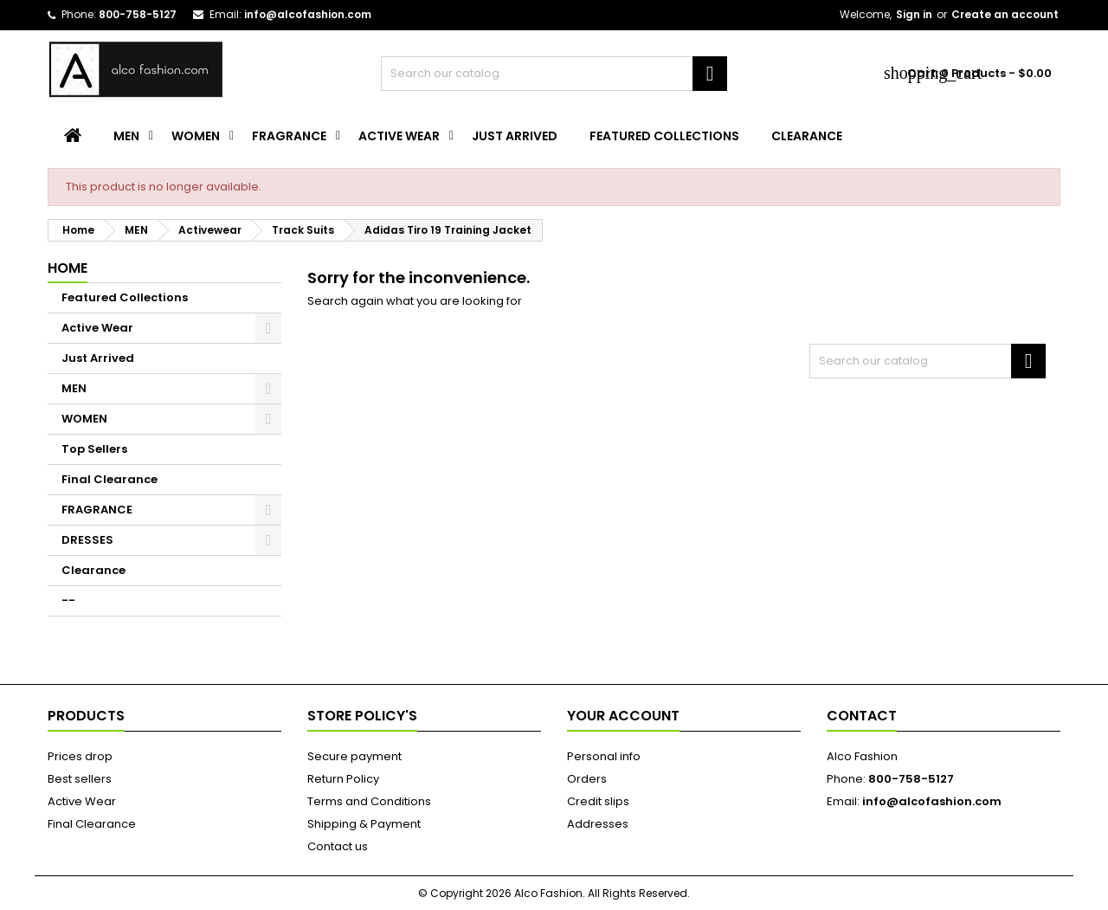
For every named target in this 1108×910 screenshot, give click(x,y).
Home (67, 268)
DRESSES (87, 540)
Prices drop (80, 756)
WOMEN (195, 136)
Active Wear (399, 136)
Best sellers (80, 779)
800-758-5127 (138, 14)
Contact (862, 716)
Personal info (604, 756)
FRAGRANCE (289, 136)
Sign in (914, 14)
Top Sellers (94, 449)
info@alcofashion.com (307, 14)
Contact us (337, 846)
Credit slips (598, 801)
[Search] (554, 73)
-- (68, 600)
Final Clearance (109, 479)
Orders (587, 779)
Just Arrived (514, 136)
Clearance (806, 136)
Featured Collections (664, 136)
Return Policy (343, 779)
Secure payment (354, 756)
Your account (623, 716)
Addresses (597, 824)
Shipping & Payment (364, 824)
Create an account (1005, 14)
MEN (126, 136)
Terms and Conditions (369, 801)
